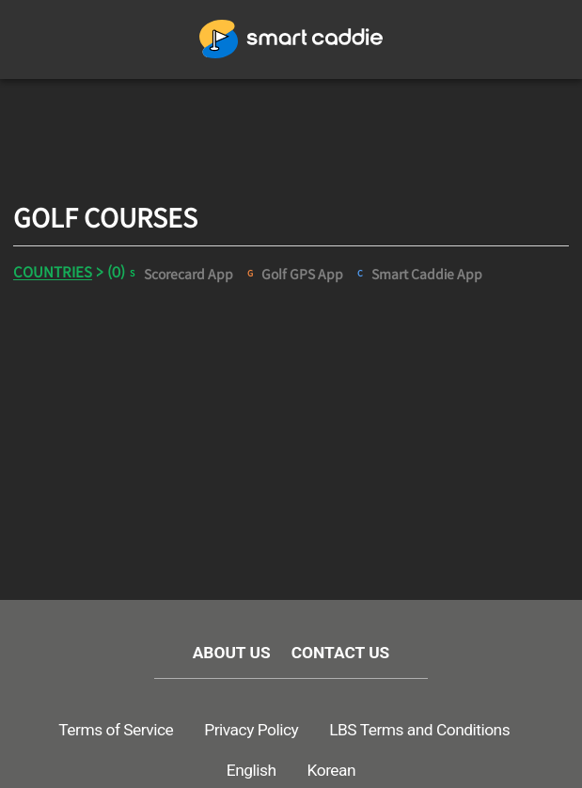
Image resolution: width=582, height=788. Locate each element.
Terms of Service (115, 730)
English (251, 771)
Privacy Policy (251, 730)
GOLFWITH (291, 39)
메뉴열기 (50, 40)
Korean (331, 771)
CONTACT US (340, 654)
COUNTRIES (52, 272)
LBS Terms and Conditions (419, 730)
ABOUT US (232, 654)
